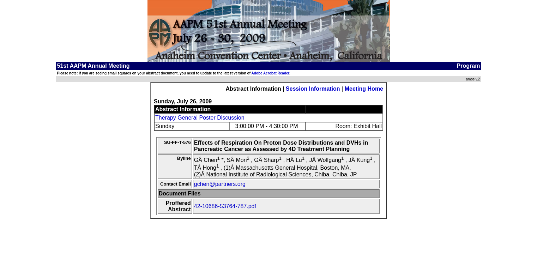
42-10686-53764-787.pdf (225, 206)
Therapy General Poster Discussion (200, 118)
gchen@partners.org (220, 184)
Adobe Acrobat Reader (270, 73)
